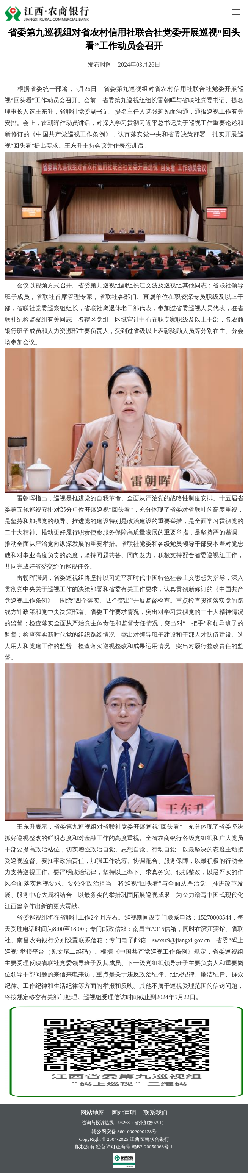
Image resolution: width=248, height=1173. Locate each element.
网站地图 (92, 1112)
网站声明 (124, 1112)
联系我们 (155, 1112)
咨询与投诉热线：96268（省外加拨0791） (124, 1122)
